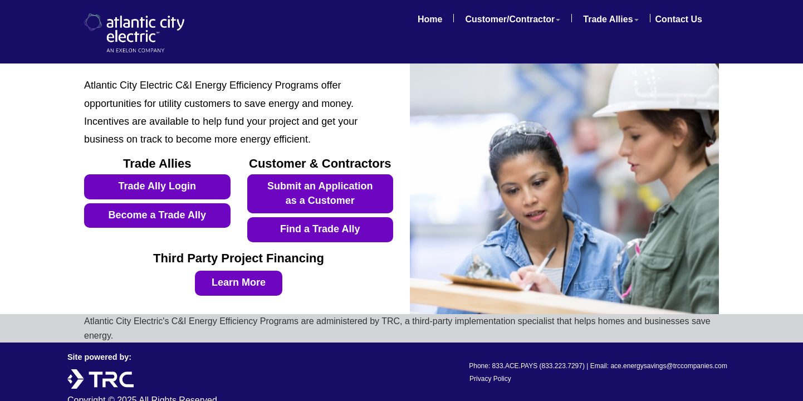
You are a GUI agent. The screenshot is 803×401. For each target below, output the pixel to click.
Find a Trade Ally (320, 228)
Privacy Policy (490, 379)
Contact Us (678, 19)
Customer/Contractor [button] (512, 19)
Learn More (239, 282)
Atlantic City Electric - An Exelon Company (142, 32)
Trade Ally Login (157, 186)
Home (430, 19)
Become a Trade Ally (157, 215)
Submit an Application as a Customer (320, 193)
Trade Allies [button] (610, 19)
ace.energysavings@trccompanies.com (668, 366)
